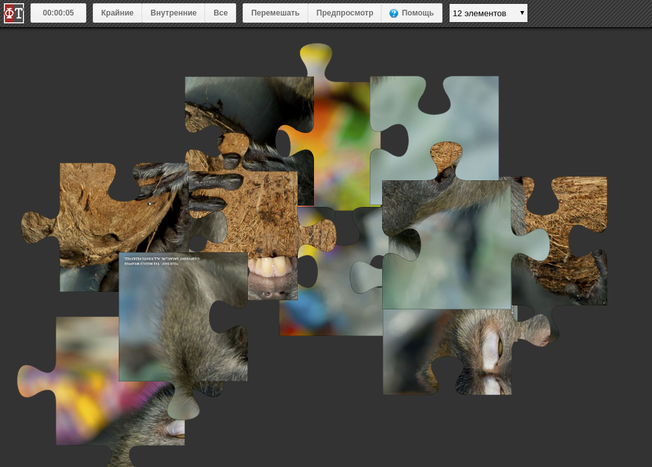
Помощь (417, 13)
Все (220, 13)
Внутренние (174, 13)
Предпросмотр (345, 13)
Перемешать (275, 13)
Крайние (117, 13)
